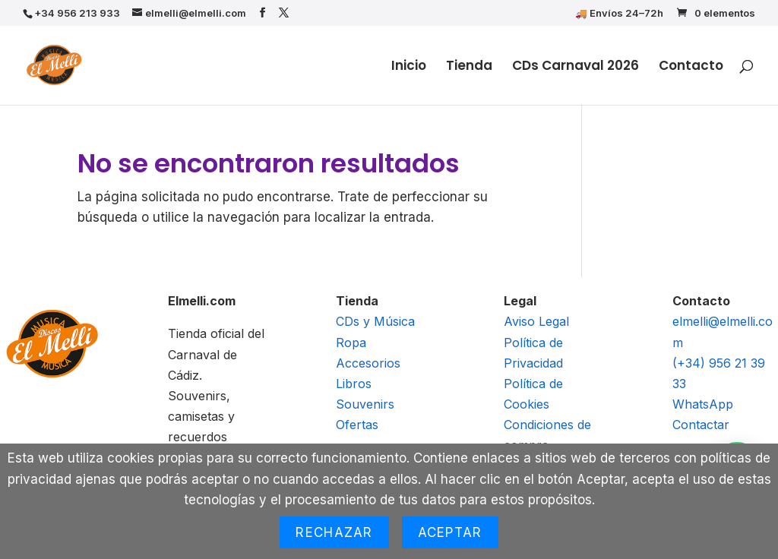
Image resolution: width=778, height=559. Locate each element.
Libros (354, 383)
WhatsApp (702, 404)
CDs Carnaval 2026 (575, 67)
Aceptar (450, 532)
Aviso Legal (536, 321)
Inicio (408, 67)
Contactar (700, 424)
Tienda (469, 67)
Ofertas (357, 424)
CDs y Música (375, 321)
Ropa (351, 342)
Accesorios (368, 363)
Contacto (691, 67)
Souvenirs (365, 404)
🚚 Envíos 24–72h (619, 13)
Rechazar (334, 532)
